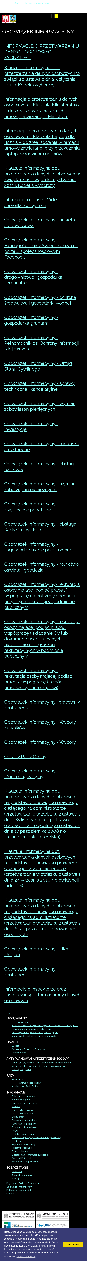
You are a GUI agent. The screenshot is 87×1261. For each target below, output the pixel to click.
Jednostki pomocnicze (23, 1175)
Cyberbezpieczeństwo (23, 1096)
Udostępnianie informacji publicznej (30, 1155)
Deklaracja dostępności (18, 1190)
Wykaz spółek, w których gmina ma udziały (34, 1036)
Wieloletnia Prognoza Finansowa (28, 1049)
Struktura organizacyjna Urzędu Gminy (31, 1029)
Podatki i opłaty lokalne (24, 1134)
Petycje (15, 1130)
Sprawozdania (19, 1052)
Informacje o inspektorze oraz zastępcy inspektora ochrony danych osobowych (42, 994)
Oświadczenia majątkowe (25, 1127)
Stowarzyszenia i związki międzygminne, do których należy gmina (45, 1025)
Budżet (15, 1046)
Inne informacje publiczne (25, 1103)
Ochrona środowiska (22, 1113)
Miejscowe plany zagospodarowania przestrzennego (39, 1066)
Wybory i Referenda (22, 1158)
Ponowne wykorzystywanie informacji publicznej (36, 1137)
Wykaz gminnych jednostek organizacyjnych (35, 1032)
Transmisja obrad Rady (29, 1083)
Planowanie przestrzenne (25, 1123)
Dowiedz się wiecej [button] (26, 1256)
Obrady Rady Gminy (25, 756)
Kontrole (16, 1106)
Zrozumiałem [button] (72, 1244)
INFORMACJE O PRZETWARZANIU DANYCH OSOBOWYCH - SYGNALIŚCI (41, 51)
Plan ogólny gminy (21, 1069)
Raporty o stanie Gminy (23, 1144)
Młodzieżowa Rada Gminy (25, 1086)
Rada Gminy (18, 1079)
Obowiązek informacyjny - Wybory (40, 742)
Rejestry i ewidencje (22, 1148)
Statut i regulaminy (21, 1022)
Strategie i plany (20, 1151)
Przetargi (16, 1141)
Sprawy (15, 1178)
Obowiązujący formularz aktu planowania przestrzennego (41, 1062)
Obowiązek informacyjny (19, 1187)
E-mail (80, 63)
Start (8, 1013)
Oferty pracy (18, 1117)
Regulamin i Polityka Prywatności (23, 1183)
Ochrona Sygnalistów (23, 1110)
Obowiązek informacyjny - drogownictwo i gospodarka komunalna (33, 277)
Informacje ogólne (21, 1099)
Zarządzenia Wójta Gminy (25, 1161)
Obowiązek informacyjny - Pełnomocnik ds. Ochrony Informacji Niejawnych (41, 343)
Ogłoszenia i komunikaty (24, 1120)
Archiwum (17, 1171)
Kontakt (10, 1193)
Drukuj (76, 63)
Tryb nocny (44, 16)
